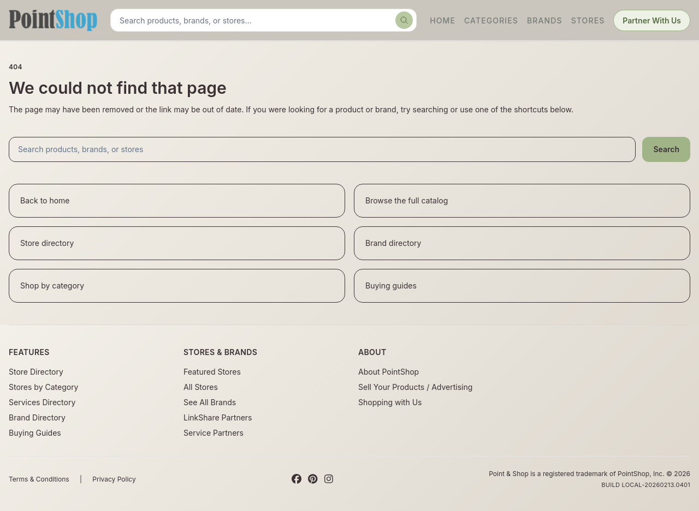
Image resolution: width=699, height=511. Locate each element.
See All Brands (209, 402)
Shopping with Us (390, 402)
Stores (588, 20)
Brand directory (393, 243)
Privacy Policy (113, 479)
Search (666, 149)
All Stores (200, 387)
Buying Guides (35, 432)
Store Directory (36, 371)
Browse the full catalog (406, 200)
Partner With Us (652, 20)
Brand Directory (37, 417)
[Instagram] (328, 479)
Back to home (45, 200)
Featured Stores (212, 371)
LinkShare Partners (217, 417)
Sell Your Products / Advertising (415, 387)
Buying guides (391, 285)
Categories (491, 20)
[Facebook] (296, 479)
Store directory (47, 243)
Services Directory (42, 402)
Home (442, 20)
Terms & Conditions (39, 479)
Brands (544, 20)
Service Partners (213, 432)
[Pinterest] (312, 479)
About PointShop (388, 371)
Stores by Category (43, 387)
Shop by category (52, 285)
